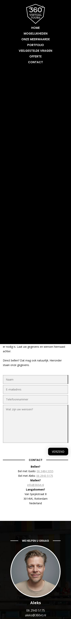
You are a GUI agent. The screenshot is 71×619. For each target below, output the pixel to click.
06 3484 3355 (45, 471)
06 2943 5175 (44, 476)
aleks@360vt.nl (35, 615)
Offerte (35, 56)
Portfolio (35, 45)
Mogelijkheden (36, 34)
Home (35, 28)
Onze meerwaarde (35, 39)
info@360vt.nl (35, 485)
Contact (35, 62)
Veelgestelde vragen (35, 51)
